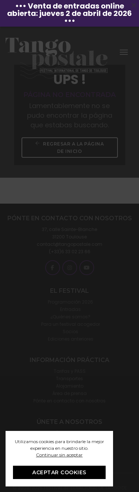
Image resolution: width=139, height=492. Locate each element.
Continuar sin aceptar (59, 455)
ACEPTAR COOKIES (59, 472)
